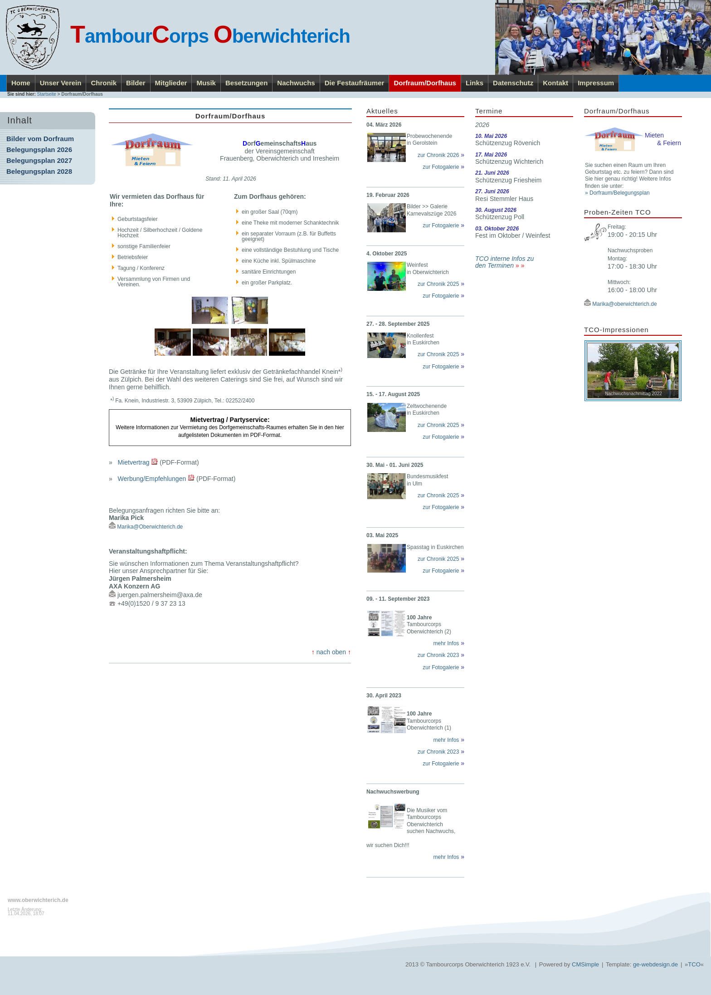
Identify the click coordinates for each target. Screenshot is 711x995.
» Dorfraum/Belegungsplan (617, 193)
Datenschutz (513, 83)
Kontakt (555, 83)
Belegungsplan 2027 (39, 160)
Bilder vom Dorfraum (40, 138)
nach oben (331, 652)
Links (474, 83)
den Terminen (494, 265)
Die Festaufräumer (355, 83)
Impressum (596, 83)
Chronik (104, 83)
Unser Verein (61, 83)
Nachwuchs (296, 83)
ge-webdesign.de (655, 964)
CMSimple (585, 964)
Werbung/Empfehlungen (151, 478)
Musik (206, 83)
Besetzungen (246, 83)
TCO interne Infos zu (504, 258)
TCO (694, 964)
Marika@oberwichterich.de (624, 304)
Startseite (46, 94)
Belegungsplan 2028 (39, 171)
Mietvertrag (133, 462)
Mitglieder (171, 83)
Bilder (136, 83)
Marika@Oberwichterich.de (150, 527)
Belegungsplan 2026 (39, 149)
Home (20, 83)
